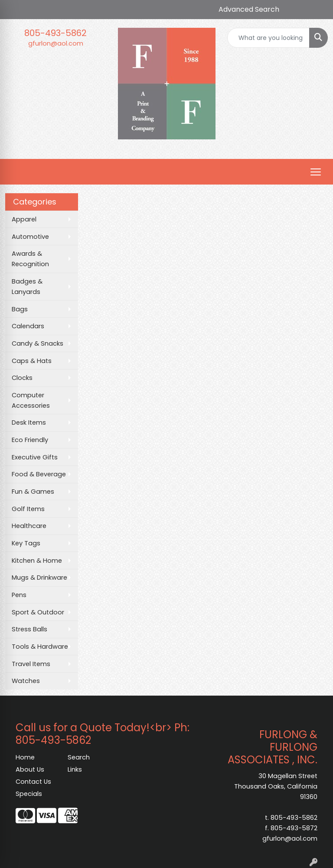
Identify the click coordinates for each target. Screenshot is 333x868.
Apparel (24, 219)
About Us (30, 769)
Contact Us (33, 781)
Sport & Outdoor (38, 612)
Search (79, 757)
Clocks (22, 377)
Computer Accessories (31, 400)
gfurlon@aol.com (55, 43)
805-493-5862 (55, 33)
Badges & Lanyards (27, 286)
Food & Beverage (39, 474)
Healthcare (29, 525)
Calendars (28, 326)
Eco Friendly (30, 440)
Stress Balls (29, 629)
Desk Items (29, 422)
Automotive (30, 236)
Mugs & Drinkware (39, 577)
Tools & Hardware (40, 646)
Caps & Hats (32, 360)
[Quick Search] (268, 38)
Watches (26, 681)
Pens (19, 595)
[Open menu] (315, 172)
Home (25, 757)
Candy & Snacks (37, 343)
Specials (29, 793)
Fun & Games (33, 491)
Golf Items (28, 509)
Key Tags (26, 543)
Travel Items (31, 664)
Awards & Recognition (30, 258)
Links (75, 769)
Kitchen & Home (37, 560)
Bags (20, 309)
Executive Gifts (35, 457)
